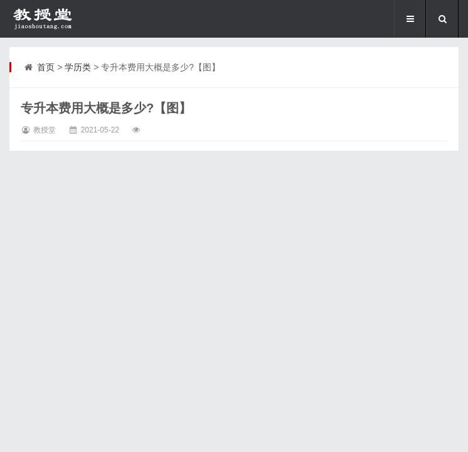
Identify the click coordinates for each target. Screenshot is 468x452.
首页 (46, 67)
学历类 (78, 67)
